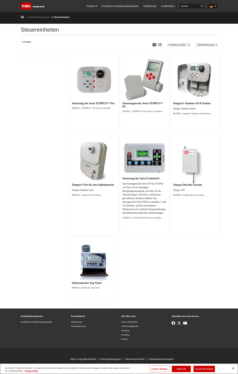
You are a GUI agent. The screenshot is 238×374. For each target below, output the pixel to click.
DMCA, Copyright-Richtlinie (83, 359)
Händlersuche (149, 6)
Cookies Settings (159, 369)
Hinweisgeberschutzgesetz (161, 359)
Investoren (125, 335)
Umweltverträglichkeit (130, 326)
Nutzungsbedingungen (110, 359)
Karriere (124, 339)
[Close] (233, 368)
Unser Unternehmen (129, 322)
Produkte (92, 6)
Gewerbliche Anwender (37, 17)
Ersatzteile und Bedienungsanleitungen (120, 6)
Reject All (181, 369)
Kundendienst (167, 6)
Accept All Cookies (204, 369)
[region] (119, 369)
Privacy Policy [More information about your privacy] (31, 371)
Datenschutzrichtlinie (135, 359)
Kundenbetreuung (78, 326)
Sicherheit (125, 331)
